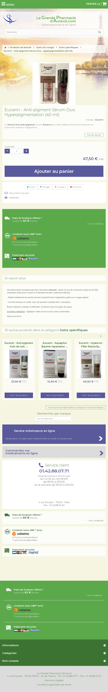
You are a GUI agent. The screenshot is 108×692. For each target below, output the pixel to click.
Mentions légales (54, 680)
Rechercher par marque (54, 413)
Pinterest (75, 187)
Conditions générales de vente (54, 684)
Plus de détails (94, 135)
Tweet (31, 187)
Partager (45, 187)
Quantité (10, 146)
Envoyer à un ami (19, 193)
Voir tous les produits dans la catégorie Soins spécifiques (75, 407)
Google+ (60, 187)
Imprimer (14, 198)
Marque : (94, 119)
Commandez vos (54, 452)
